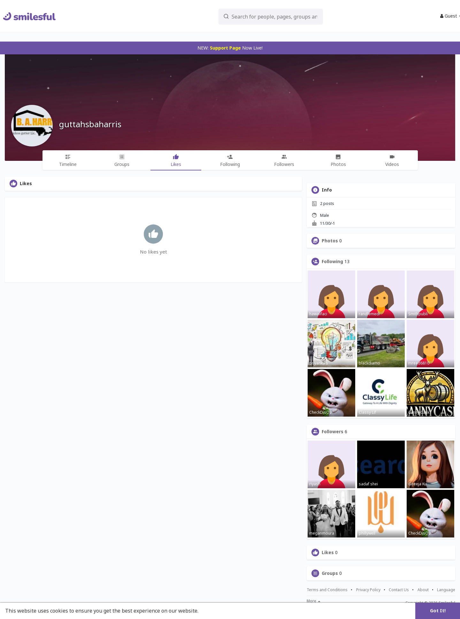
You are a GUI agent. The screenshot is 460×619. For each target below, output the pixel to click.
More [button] (313, 601)
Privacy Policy (368, 590)
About (423, 590)
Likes (328, 552)
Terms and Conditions (327, 590)
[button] (256, 16)
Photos (330, 240)
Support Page (225, 48)
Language (446, 589)
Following (332, 261)
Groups (330, 573)
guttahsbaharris (90, 124)
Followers (332, 431)
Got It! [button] (438, 610)
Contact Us (399, 590)
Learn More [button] (215, 610)
